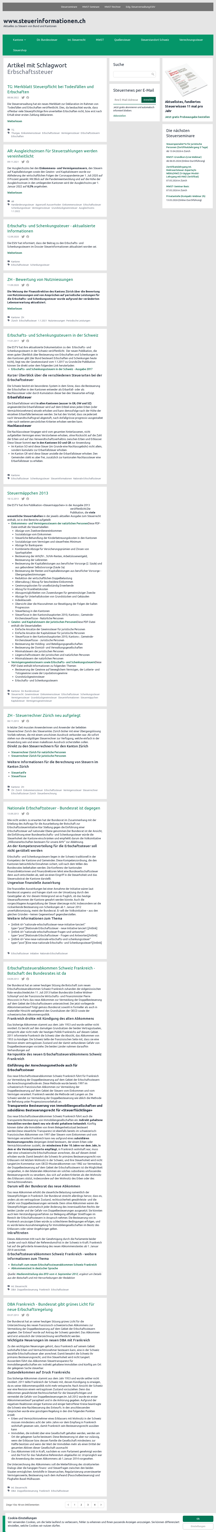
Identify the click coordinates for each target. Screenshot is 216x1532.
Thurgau (15, 133)
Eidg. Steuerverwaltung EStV (140, 7)
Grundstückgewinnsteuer (65, 208)
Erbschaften (17, 136)
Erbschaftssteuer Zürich (23, 793)
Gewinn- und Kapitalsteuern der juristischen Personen (44, 621)
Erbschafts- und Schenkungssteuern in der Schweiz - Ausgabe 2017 (52, 369)
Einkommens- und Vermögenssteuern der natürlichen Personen (49, 523)
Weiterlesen (14, 121)
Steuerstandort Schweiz (155, 39)
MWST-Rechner (113, 7)
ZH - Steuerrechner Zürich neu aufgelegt (44, 715)
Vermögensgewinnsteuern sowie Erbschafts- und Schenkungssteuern (53, 662)
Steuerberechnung (47, 793)
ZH (22, 317)
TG (12, 130)
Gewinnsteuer (32, 694)
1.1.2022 (15, 211)
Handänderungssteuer (22, 204)
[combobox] (134, 74)
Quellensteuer (122, 39)
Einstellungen (198, 1526)
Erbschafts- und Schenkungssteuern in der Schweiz (52, 335)
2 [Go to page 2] (81, 1504)
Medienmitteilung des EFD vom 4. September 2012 (47, 1274)
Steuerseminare (69, 7)
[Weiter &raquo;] (101, 1505)
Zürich (14, 320)
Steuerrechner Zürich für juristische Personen (38, 755)
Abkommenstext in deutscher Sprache (34, 1268)
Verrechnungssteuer (191, 39)
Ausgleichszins (86, 208)
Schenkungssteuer (21, 208)
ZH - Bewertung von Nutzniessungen (40, 279)
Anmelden (148, 100)
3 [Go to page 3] (88, 1504)
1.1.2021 (42, 320)
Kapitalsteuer (18, 701)
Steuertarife (18, 772)
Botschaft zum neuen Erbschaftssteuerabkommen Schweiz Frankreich (54, 1264)
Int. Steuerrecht (77, 39)
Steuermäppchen (89, 697)
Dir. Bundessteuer (47, 39)
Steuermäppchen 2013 (27, 493)
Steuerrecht (17, 694)
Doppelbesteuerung (27, 1289)
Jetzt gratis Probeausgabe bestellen (187, 116)
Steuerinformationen (61, 478)
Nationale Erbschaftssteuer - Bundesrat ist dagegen (53, 808)
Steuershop (19, 50)
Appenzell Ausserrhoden (48, 204)
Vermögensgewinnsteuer (39, 701)
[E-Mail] (126, 100)
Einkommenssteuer (31, 133)
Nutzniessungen (56, 320)
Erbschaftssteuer (51, 133)
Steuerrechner (90, 790)
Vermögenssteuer (70, 133)
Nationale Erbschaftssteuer (87, 478)
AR (12, 201)
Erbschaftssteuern (90, 133)
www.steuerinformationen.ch (44, 20)
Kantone (15, 261)
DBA (13, 1289)
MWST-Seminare (90, 7)
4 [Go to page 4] (94, 1504)
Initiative (34, 953)
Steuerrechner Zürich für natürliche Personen (38, 752)
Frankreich (44, 1289)
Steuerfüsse (18, 776)
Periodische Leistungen (78, 320)
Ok (198, 1518)
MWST (100, 39)
